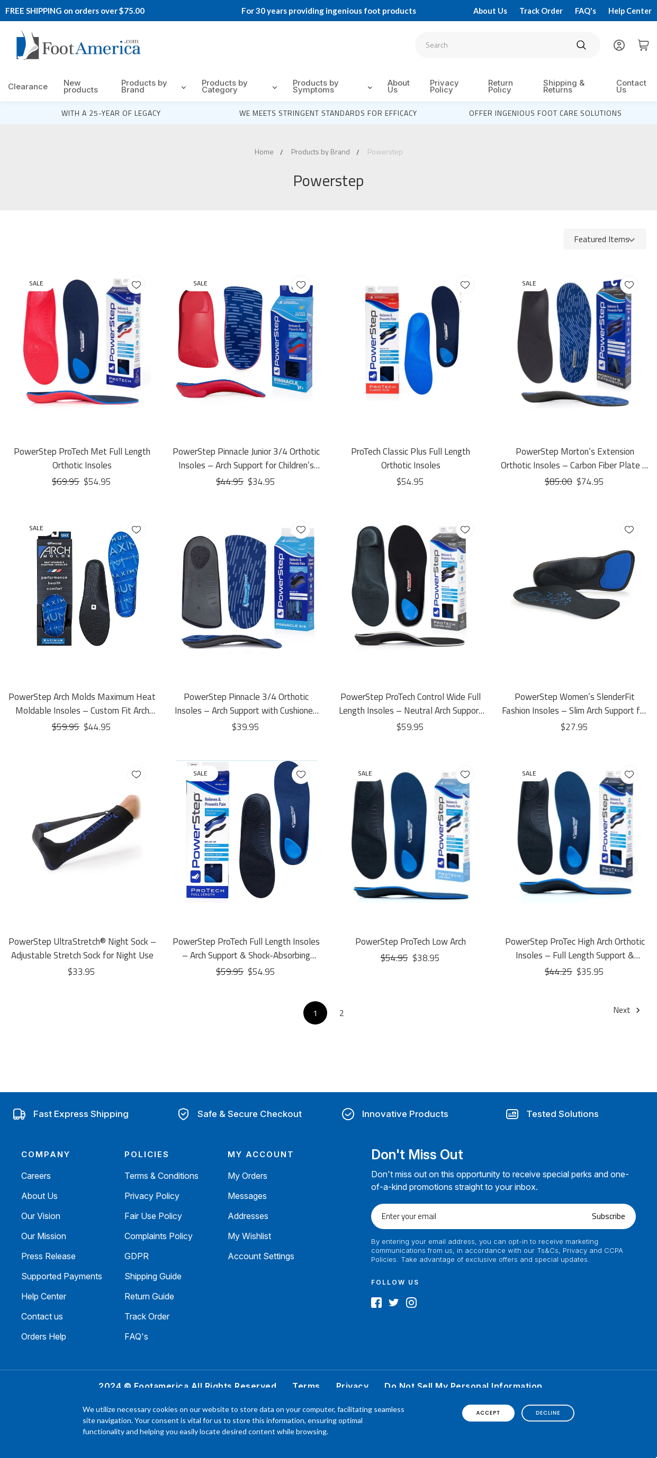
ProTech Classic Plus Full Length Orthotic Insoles (410, 458)
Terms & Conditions (161, 1175)
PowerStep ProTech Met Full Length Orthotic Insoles (82, 458)
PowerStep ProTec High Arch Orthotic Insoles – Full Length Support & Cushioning (575, 948)
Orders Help (43, 1336)
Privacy (352, 1386)
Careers (36, 1175)
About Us (490, 10)
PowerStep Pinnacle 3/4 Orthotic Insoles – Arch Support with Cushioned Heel (246, 703)
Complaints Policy (158, 1236)
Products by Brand (153, 86)
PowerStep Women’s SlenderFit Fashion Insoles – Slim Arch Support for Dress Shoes (574, 703)
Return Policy (500, 86)
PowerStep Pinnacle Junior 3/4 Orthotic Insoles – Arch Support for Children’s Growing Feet (246, 458)
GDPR (136, 1256)
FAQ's (585, 10)
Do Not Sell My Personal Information (463, 1386)
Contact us (42, 1316)
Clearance (28, 86)
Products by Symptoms (332, 86)
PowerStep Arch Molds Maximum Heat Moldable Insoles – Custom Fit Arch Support (82, 703)
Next (628, 1009)
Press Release (48, 1256)
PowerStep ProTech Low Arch (410, 941)
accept (488, 1413)
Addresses (248, 1216)
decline (548, 1413)
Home (264, 151)
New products (81, 86)
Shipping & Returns (563, 86)
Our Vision (40, 1216)
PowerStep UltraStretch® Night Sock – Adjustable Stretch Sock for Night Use (82, 948)
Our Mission (43, 1236)
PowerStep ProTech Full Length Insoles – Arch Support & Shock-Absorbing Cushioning (246, 948)
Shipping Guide (153, 1276)
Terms (306, 1386)
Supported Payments (61, 1276)
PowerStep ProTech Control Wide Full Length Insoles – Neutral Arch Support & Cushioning (410, 703)
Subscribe (608, 1216)
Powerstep (385, 151)
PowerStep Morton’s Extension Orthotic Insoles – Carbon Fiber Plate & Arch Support (575, 458)
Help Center (630, 10)
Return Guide (149, 1296)
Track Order (541, 10)
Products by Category (239, 86)
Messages (247, 1196)
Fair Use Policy (153, 1216)
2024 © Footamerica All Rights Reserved (187, 1386)
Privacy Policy (444, 86)
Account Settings (261, 1256)
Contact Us (631, 86)
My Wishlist (249, 1236)
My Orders (247, 1175)
